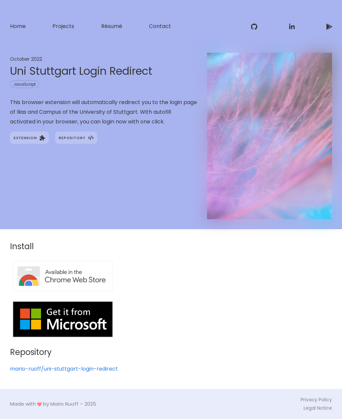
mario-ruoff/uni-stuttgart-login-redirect (64, 369)
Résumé (111, 26)
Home (18, 26)
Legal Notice (318, 408)
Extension (29, 137)
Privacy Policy (316, 399)
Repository (76, 137)
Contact (160, 26)
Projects (63, 26)
